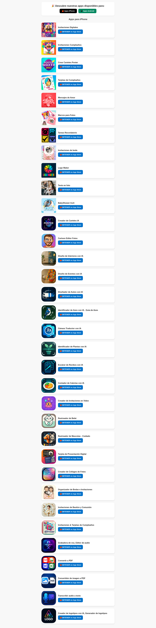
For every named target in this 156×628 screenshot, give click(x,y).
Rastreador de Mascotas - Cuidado (74, 436)
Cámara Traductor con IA (69, 328)
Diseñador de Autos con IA (70, 292)
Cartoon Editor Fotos (68, 238)
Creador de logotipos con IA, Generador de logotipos (82, 613)
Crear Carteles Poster (68, 62)
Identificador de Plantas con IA (72, 347)
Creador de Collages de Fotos (72, 472)
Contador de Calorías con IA (71, 383)
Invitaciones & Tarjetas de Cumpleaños (76, 525)
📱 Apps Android (87, 11)
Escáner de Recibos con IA (70, 365)
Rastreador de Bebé (67, 418)
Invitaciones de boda (67, 150)
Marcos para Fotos (66, 115)
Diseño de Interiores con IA (70, 256)
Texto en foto (64, 185)
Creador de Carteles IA (68, 221)
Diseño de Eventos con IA (70, 274)
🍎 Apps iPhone (68, 11)
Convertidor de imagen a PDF (71, 578)
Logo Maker (63, 168)
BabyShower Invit (66, 203)
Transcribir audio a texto (69, 596)
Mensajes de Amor (66, 98)
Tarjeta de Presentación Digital (72, 454)
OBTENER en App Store (71, 32)
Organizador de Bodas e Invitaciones (75, 489)
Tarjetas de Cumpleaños (69, 80)
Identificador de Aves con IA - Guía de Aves (78, 310)
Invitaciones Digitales (68, 27)
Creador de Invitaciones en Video (73, 401)
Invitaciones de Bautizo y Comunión (75, 507)
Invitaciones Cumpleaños (70, 45)
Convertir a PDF (65, 561)
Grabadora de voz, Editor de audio (74, 543)
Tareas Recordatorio (67, 133)
